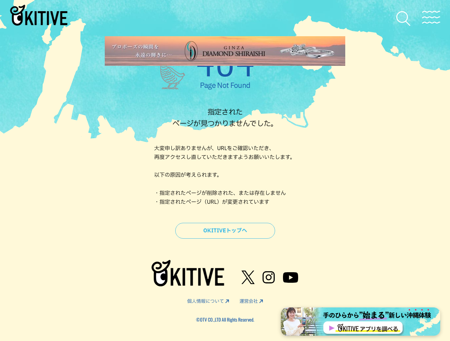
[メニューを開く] (431, 17)
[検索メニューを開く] (403, 18)
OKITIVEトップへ (225, 231)
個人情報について (205, 301)
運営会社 (248, 301)
